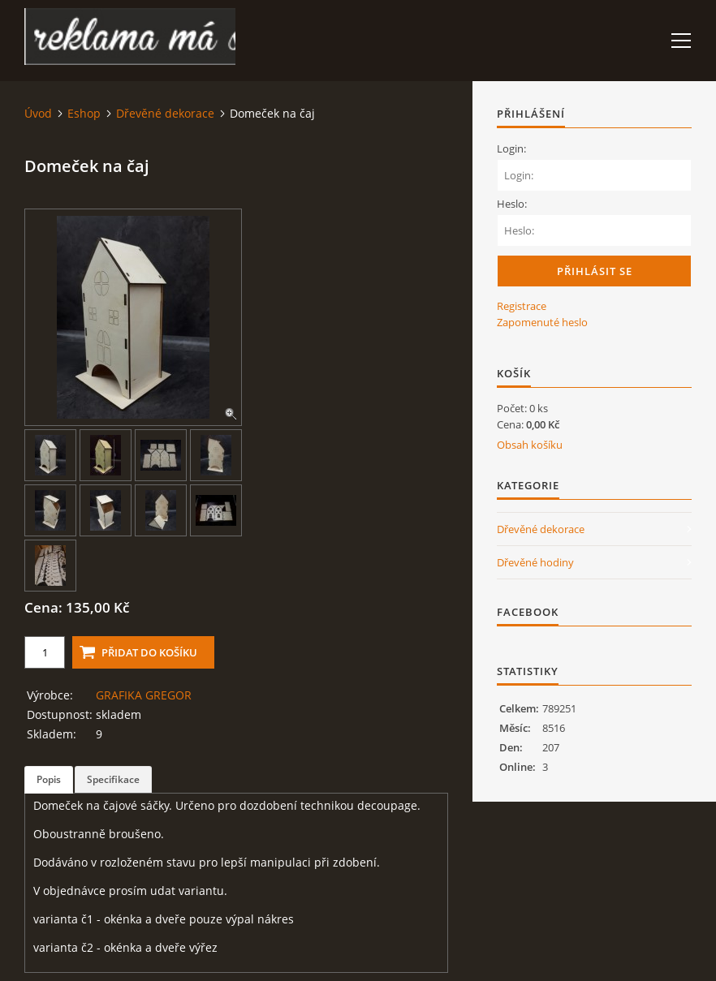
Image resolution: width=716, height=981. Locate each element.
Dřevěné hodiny (535, 562)
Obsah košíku (530, 444)
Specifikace (113, 779)
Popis (49, 779)
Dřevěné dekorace (165, 113)
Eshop (84, 113)
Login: (511, 148)
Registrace (521, 306)
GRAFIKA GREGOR (144, 695)
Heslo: (512, 203)
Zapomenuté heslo (542, 322)
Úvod (38, 113)
